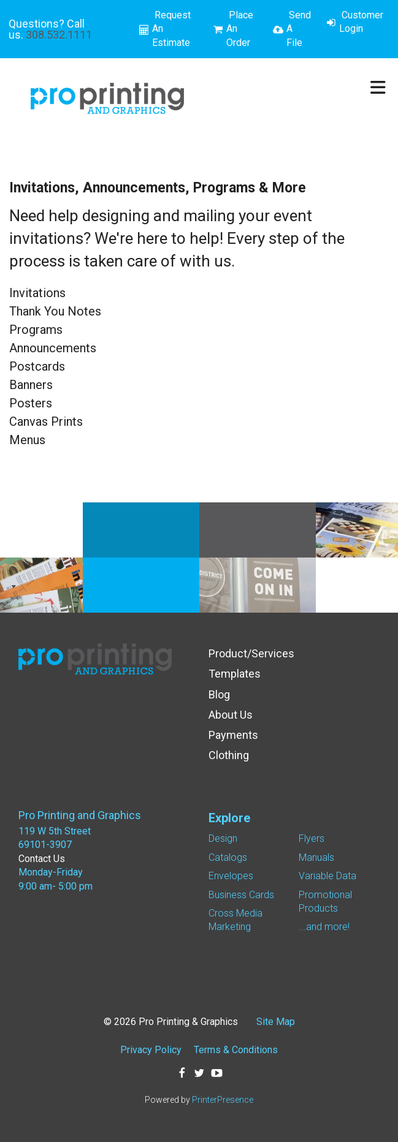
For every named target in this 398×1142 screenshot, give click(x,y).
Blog (219, 694)
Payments (233, 734)
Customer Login (361, 21)
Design (223, 838)
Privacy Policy (151, 1050)
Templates (235, 673)
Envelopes (231, 876)
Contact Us (41, 858)
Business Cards (241, 895)
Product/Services (251, 653)
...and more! (324, 926)
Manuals (316, 857)
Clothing (229, 755)
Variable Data (327, 876)
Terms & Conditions (236, 1050)
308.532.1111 (59, 34)
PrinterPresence (222, 1100)
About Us (231, 714)
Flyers (311, 838)
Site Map (275, 1021)
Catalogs (228, 857)
